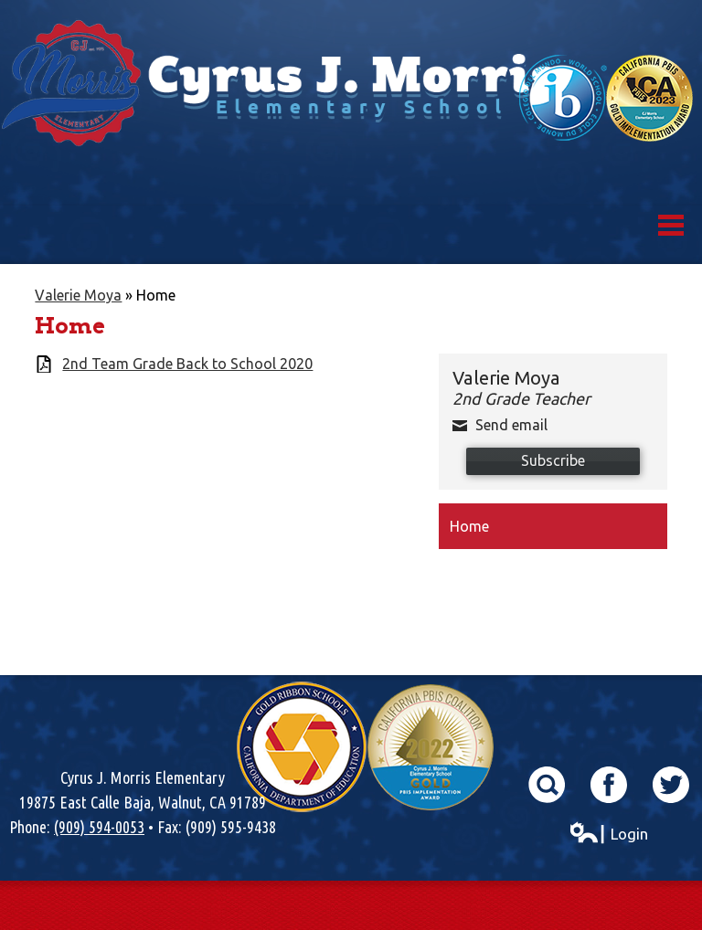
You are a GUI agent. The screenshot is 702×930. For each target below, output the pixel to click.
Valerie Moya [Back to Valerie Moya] (78, 295)
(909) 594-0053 (99, 827)
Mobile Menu (671, 225)
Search (546, 784)
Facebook (608, 784)
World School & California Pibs (606, 98)
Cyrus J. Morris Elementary (351, 132)
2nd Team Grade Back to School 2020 (187, 363)
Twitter (671, 784)
